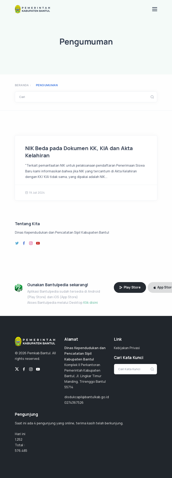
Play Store (130, 287)
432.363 (21, 450)
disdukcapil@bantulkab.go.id (86, 397)
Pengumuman (47, 85)
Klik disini (90, 302)
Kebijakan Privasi (127, 348)
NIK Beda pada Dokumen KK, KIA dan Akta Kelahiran (79, 152)
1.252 (18, 439)
